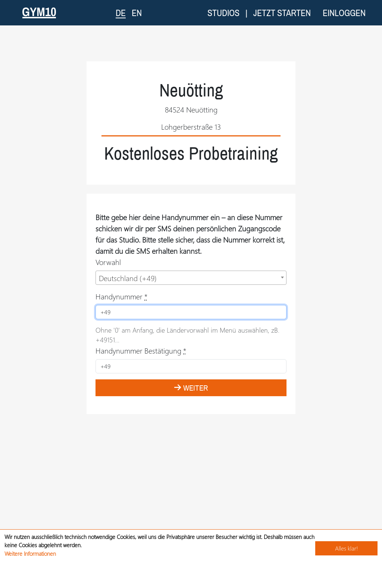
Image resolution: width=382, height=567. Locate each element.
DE (121, 12)
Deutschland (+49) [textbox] (128, 278)
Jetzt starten (282, 13)
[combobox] (191, 278)
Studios (223, 13)
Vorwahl (108, 262)
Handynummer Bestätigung (141, 350)
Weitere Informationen (30, 553)
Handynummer (121, 296)
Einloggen (344, 13)
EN (137, 13)
